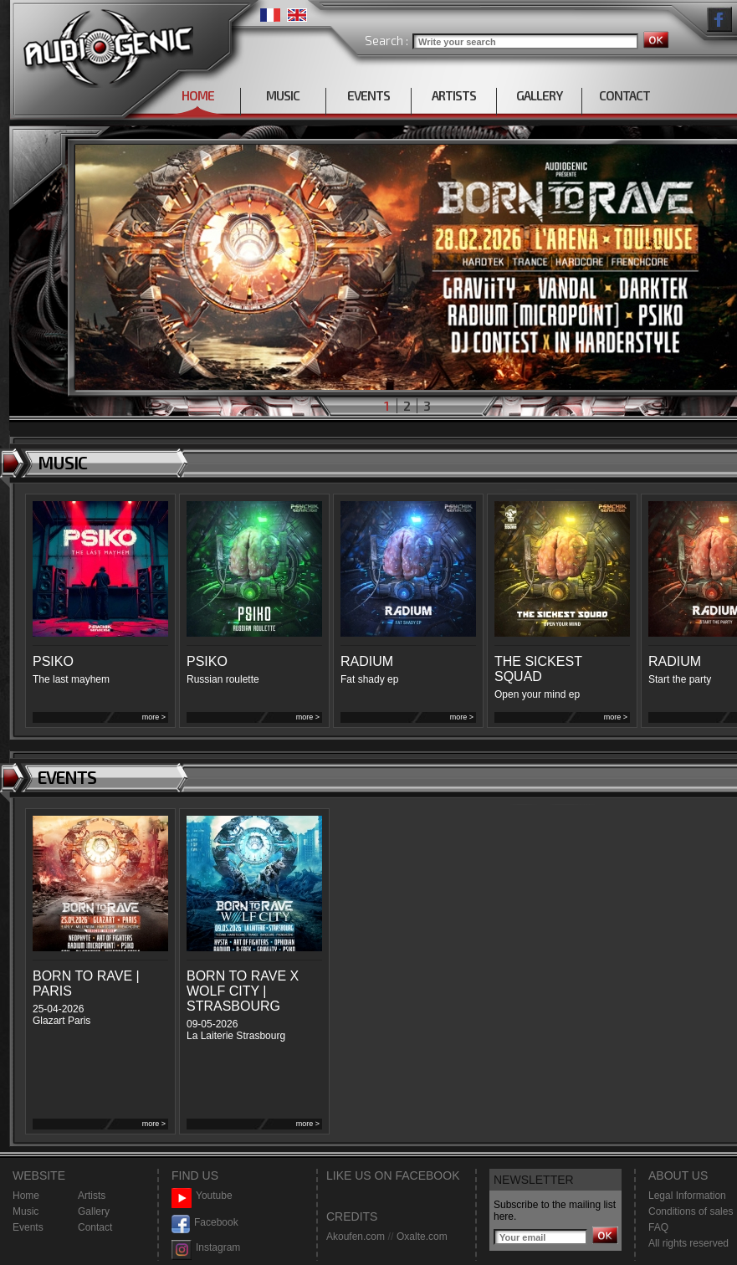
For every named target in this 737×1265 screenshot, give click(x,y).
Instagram (205, 1248)
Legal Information (687, 1195)
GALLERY (539, 95)
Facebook (204, 1223)
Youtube (202, 1196)
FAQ (658, 1227)
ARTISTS (454, 95)
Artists (91, 1195)
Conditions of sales (690, 1211)
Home (26, 1195)
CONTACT (624, 95)
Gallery (94, 1211)
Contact (95, 1227)
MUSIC (282, 95)
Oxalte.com (422, 1236)
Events (28, 1227)
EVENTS (368, 95)
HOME (198, 95)
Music (25, 1211)
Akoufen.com (355, 1236)
